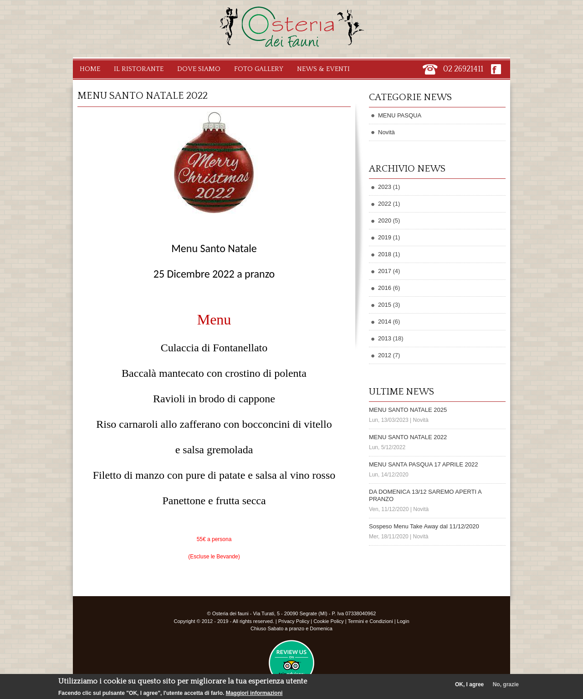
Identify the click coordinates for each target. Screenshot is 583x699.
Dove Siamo (198, 69)
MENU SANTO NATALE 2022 (408, 437)
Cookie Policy (328, 621)
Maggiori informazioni (254, 695)
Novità (386, 132)
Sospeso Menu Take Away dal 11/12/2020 (424, 526)
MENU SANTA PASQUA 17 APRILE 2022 (423, 464)
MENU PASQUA (399, 115)
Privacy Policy (293, 621)
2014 (384, 321)
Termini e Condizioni (370, 621)
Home (90, 69)
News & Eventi (323, 69)
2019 (384, 237)
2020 (384, 220)
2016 (384, 287)
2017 (384, 271)
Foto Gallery (258, 69)
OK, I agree (469, 687)
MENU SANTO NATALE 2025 (408, 409)
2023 (384, 186)
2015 (384, 304)
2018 (384, 254)
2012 (384, 355)
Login (403, 621)
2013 (384, 338)
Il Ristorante (139, 69)
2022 (384, 203)
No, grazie (506, 687)
